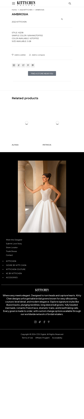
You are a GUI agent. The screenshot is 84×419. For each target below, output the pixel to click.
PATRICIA (47, 216)
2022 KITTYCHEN (26, 10)
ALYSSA (15, 216)
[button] (62, 19)
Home (14, 10)
